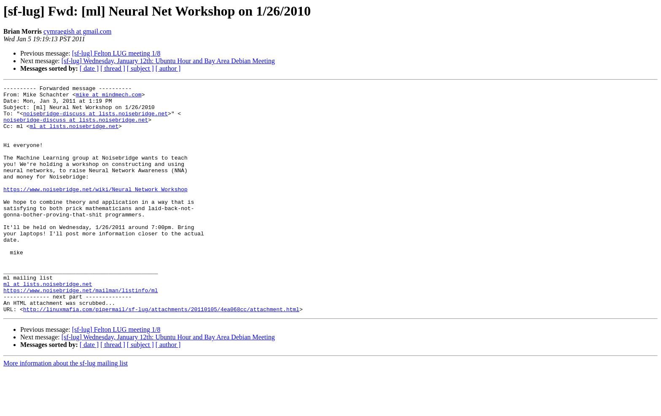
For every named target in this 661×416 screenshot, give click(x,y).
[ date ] (89, 68)
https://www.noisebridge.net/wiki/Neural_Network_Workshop (95, 210)
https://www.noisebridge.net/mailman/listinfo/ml (80, 332)
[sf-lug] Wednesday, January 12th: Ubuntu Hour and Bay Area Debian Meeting (168, 60)
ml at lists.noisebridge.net (74, 135)
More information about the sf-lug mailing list (65, 408)
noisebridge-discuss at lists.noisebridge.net (95, 119)
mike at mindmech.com (109, 97)
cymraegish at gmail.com (77, 31)
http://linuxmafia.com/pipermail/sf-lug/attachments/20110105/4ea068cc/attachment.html (161, 354)
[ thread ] (112, 68)
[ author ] (168, 68)
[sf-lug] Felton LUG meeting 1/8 (116, 53)
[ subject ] (140, 68)
